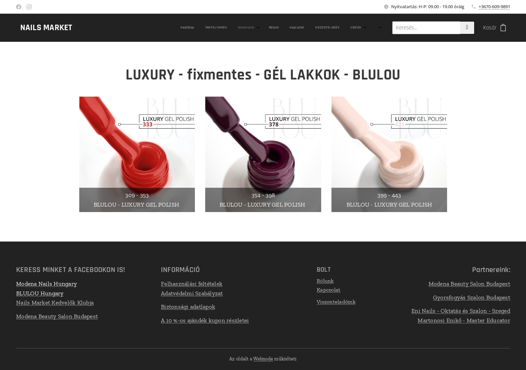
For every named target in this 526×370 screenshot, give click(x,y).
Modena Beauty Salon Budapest (57, 315)
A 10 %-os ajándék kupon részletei (205, 320)
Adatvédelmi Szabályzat (192, 292)
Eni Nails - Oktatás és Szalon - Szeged (460, 310)
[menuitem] (239, 27)
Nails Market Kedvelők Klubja (55, 302)
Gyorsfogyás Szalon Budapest (471, 297)
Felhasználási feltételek (191, 283)
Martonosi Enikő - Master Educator (464, 320)
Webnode (263, 359)
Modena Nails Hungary (46, 283)
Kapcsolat (328, 289)
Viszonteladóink (335, 301)
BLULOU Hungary (40, 292)
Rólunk (325, 281)
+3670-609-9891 (494, 6)
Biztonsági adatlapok (188, 306)
